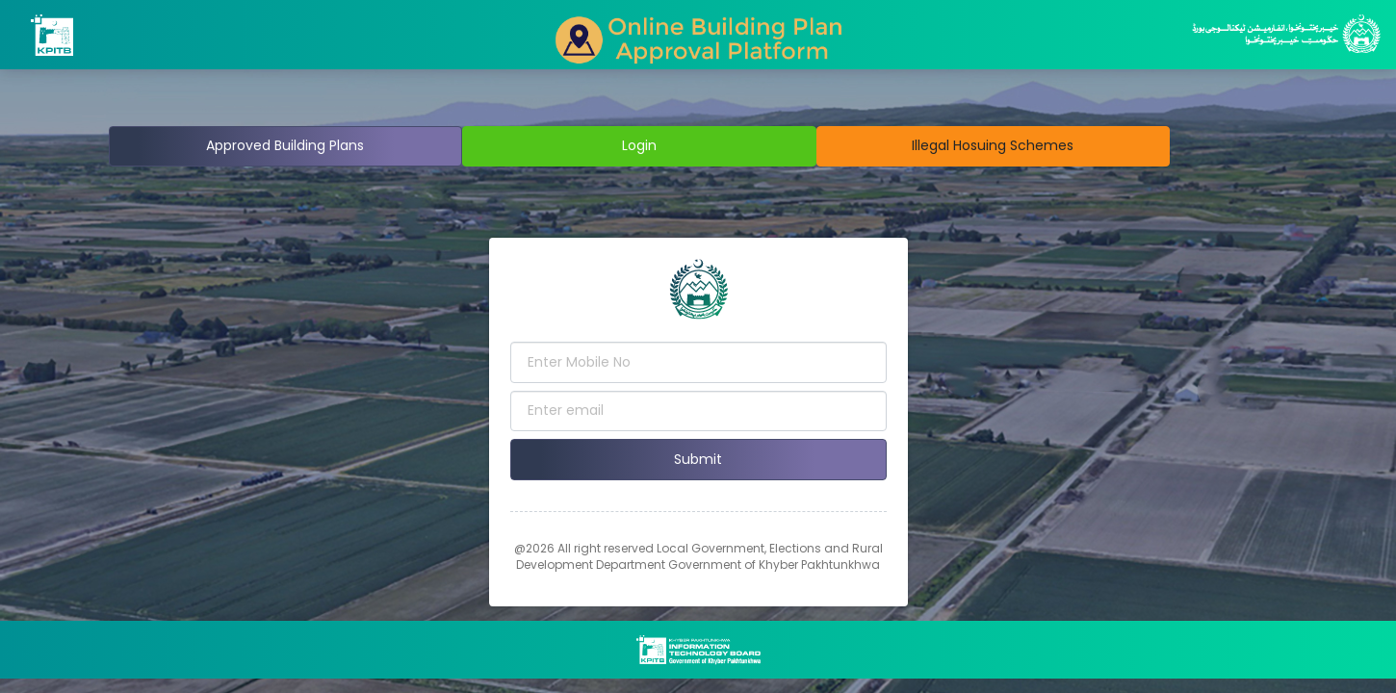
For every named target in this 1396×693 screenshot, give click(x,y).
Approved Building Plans (285, 145)
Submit (698, 459)
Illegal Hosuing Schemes (992, 145)
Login (639, 145)
